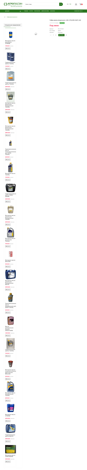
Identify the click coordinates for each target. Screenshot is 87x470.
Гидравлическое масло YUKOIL (10, 63)
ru (70, 4)
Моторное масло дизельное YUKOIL (10, 240)
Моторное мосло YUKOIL (10, 174)
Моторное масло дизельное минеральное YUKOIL (10, 105)
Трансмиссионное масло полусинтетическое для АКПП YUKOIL (11, 151)
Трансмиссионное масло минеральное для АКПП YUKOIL (10, 305)
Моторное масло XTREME (10, 415)
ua (67, 4)
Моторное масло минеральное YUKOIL (10, 394)
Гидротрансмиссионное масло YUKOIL (12, 83)
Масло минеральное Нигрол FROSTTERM (9, 328)
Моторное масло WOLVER (10, 260)
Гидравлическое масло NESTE (10, 435)
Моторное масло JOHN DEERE (10, 456)
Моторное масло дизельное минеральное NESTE (10, 282)
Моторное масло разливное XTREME (10, 42)
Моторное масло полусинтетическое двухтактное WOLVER (11, 372)
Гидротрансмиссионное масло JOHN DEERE (12, 195)
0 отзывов (57, 22)
